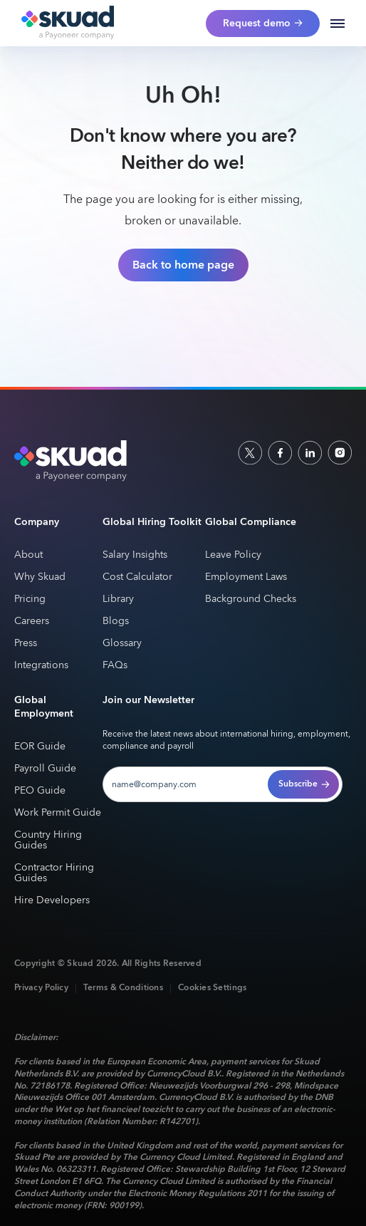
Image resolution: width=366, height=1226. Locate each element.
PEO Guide (40, 791)
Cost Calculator (137, 577)
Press (25, 643)
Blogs (116, 621)
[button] (337, 23)
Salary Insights (135, 555)
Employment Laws (246, 577)
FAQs (115, 665)
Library (118, 599)
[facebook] (280, 452)
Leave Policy (233, 555)
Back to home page (183, 265)
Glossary (122, 643)
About (28, 555)
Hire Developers (52, 900)
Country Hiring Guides (48, 840)
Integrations (41, 665)
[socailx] (250, 452)
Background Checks (250, 599)
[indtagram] (340, 452)
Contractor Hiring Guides (54, 873)
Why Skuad (40, 577)
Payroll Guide (45, 769)
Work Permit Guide (57, 813)
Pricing (30, 599)
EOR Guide (40, 747)
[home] (64, 23)
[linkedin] (310, 452)
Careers (31, 621)
